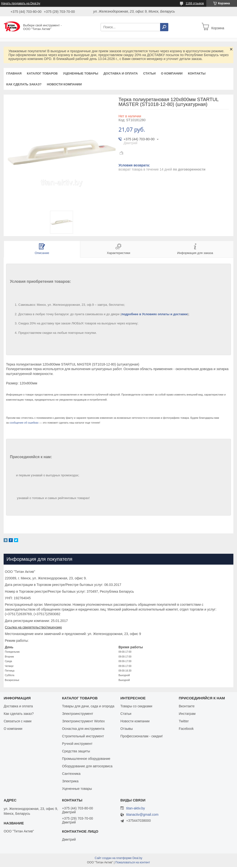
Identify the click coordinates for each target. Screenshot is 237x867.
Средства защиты (76, 751)
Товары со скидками (136, 706)
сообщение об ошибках (23, 422)
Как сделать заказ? (24, 84)
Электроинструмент (77, 714)
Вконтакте (187, 706)
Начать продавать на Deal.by (20, 3)
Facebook (186, 729)
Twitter (184, 721)
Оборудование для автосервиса (87, 766)
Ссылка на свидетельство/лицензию (33, 627)
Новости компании (64, 84)
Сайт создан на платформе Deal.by (118, 858)
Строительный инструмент (83, 736)
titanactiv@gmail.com (142, 814)
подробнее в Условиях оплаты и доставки (154, 314)
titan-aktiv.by (135, 808)
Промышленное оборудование (86, 759)
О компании (171, 73)
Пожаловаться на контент (132, 862)
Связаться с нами (17, 721)
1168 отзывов (195, 3)
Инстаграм (187, 714)
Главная (14, 73)
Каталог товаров (42, 73)
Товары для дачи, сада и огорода (88, 706)
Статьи (149, 73)
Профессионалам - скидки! (141, 736)
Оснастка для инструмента (83, 729)
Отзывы (126, 729)
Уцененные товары (80, 73)
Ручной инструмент (77, 744)
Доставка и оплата (121, 73)
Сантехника (71, 774)
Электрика (70, 781)
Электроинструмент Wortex (83, 721)
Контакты (197, 73)
